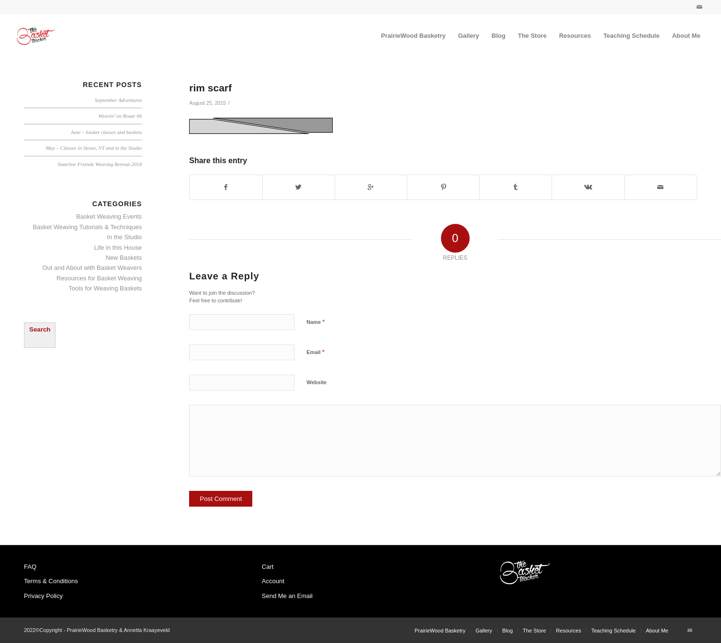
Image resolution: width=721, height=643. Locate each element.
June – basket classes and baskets (106, 132)
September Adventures (118, 100)
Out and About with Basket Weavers (92, 267)
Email (315, 351)
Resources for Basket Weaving (99, 278)
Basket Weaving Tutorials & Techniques (87, 227)
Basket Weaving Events (109, 216)
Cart (268, 566)
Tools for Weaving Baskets (105, 288)
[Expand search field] (40, 335)
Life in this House (118, 247)
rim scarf (210, 87)
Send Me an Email (287, 595)
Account (273, 581)
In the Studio (124, 237)
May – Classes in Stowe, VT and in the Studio (93, 148)
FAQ (30, 566)
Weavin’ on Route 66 (120, 116)
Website (316, 382)
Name (315, 321)
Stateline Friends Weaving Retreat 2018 (99, 164)
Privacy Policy (43, 595)
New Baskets (123, 257)
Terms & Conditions (51, 581)
